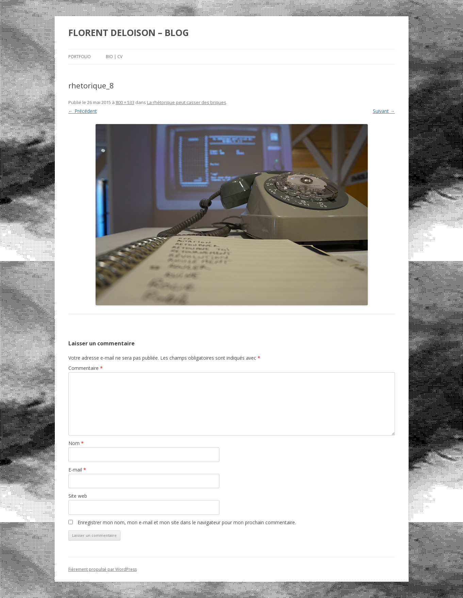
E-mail (77, 469)
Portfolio (79, 56)
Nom (76, 443)
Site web (77, 496)
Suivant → (384, 111)
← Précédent (82, 111)
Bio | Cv (114, 56)
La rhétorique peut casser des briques (186, 102)
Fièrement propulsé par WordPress (102, 569)
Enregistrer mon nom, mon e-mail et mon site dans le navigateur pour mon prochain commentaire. (187, 522)
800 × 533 (125, 102)
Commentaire (85, 368)
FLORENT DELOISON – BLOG (128, 33)
